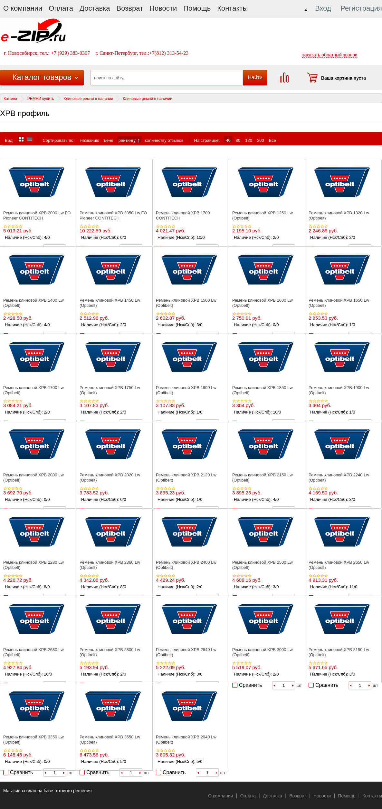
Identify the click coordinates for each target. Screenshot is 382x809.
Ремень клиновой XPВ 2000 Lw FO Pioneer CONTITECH (37, 215)
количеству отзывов (164, 140)
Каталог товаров (41, 77)
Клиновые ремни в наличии (88, 98)
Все (272, 140)
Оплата (61, 8)
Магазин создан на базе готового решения (47, 790)
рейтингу (129, 140)
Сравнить (250, 685)
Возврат (130, 8)
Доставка (95, 8)
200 (260, 140)
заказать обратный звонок (329, 54)
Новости (163, 8)
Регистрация (361, 8)
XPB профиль (25, 113)
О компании (22, 8)
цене (108, 140)
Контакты (232, 8)
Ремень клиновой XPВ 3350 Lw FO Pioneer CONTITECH (113, 215)
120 (248, 140)
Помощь (197, 8)
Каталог (11, 98)
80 (238, 140)
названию (89, 140)
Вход (323, 8)
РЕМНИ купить (40, 98)
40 (228, 140)
